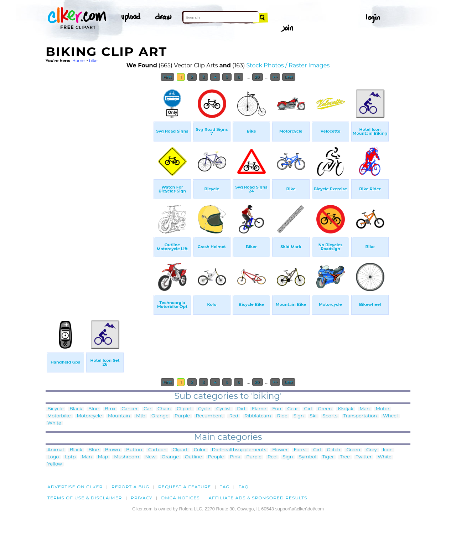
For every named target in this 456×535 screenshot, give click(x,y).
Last (289, 76)
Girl (308, 409)
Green (325, 409)
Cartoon (157, 450)
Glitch (333, 450)
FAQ (243, 486)
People (216, 457)
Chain (164, 409)
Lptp (70, 457)
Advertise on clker (75, 486)
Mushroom (126, 457)
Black (75, 409)
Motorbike (59, 416)
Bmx (110, 409)
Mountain (119, 416)
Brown (112, 450)
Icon (388, 450)
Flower (279, 450)
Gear (292, 409)
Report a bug (131, 486)
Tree (345, 457)
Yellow (54, 464)
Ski (313, 416)
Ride (282, 416)
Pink (235, 457)
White (54, 423)
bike (93, 60)
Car (147, 409)
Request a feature (184, 486)
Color (200, 450)
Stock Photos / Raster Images (288, 65)
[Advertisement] (99, 192)
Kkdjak (345, 409)
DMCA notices (180, 497)
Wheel (390, 416)
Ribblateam (257, 416)
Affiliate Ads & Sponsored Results (257, 497)
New (150, 457)
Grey (371, 450)
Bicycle (55, 409)
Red (233, 416)
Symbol (307, 457)
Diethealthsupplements (239, 450)
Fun (276, 409)
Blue (93, 409)
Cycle (204, 409)
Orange (160, 416)
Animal (55, 450)
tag (224, 486)
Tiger (328, 457)
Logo (53, 457)
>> (275, 76)
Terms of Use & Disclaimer (84, 497)
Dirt (241, 409)
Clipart (184, 409)
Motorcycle (89, 416)
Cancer (129, 409)
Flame (259, 409)
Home (78, 60)
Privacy (141, 497)
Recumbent (209, 416)
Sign (299, 416)
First (167, 76)
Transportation (360, 416)
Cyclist (223, 409)
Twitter (364, 457)
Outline (193, 457)
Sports (330, 416)
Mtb (140, 416)
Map (103, 457)
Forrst (300, 450)
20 (258, 76)
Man (364, 409)
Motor (382, 409)
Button (134, 450)
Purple (182, 416)
